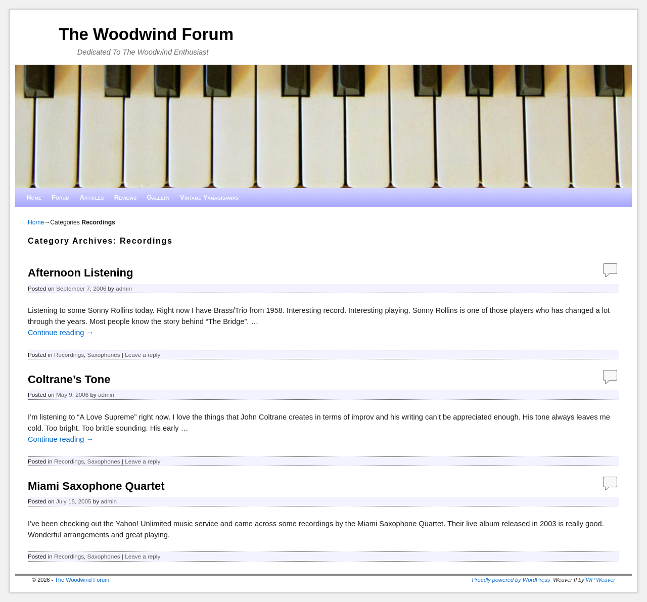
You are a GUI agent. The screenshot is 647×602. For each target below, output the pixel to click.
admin (124, 288)
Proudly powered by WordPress (511, 580)
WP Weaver (600, 580)
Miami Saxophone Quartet (96, 486)
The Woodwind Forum (146, 34)
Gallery (158, 197)
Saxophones (103, 354)
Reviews (125, 197)
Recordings (69, 354)
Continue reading (61, 333)
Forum (61, 197)
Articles (92, 197)
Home (33, 197)
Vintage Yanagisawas (209, 197)
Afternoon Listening (80, 272)
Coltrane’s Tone (69, 379)
